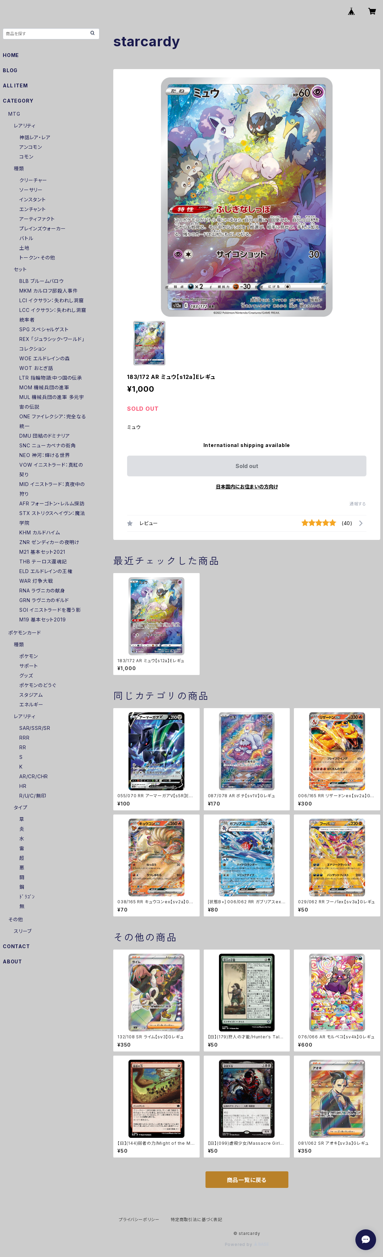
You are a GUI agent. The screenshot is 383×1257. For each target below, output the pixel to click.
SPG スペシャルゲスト (44, 329)
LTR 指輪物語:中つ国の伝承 (50, 378)
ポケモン (28, 656)
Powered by (247, 1244)
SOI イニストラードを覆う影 (50, 610)
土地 (24, 248)
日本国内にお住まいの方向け (247, 486)
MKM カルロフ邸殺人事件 (48, 291)
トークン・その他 (37, 257)
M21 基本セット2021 (42, 552)
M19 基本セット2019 (42, 619)
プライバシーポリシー (139, 1219)
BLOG (10, 70)
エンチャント (32, 209)
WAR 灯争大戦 (36, 581)
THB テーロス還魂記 (43, 561)
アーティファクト (37, 219)
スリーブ (23, 931)
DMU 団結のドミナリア (44, 436)
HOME (11, 55)
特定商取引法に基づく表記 (196, 1219)
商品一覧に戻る (247, 1180)
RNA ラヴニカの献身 (42, 590)
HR (23, 786)
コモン (26, 157)
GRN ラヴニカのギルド (44, 600)
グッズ (26, 675)
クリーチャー (33, 180)
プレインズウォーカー (42, 228)
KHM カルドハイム (39, 532)
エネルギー (31, 704)
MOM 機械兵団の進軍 (44, 387)
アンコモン (30, 147)
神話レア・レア (35, 137)
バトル (26, 238)
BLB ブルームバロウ (41, 281)
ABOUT (12, 961)
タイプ (20, 807)
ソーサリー (31, 190)
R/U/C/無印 (32, 796)
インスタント (32, 199)
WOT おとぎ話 (36, 368)
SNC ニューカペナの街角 (47, 445)
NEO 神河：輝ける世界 (44, 455)
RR (22, 747)
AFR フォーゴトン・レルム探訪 (52, 503)
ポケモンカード (24, 633)
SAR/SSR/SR (34, 728)
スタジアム (31, 695)
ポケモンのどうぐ (37, 685)
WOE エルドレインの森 (44, 358)
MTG (14, 114)
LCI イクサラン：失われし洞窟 (51, 300)
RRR (24, 738)
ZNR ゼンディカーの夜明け (49, 542)
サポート (28, 666)
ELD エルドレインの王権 (45, 571)
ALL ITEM (15, 85)
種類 (19, 168)
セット (20, 269)
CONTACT (16, 946)
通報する (358, 503)
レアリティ (25, 125)
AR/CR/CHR (33, 776)
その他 (15, 919)
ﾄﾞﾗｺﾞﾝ (27, 896)
